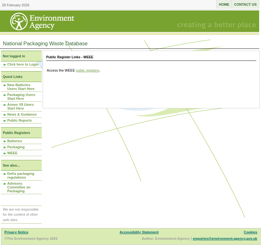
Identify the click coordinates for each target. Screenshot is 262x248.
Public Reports (19, 120)
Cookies (250, 232)
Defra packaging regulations (20, 175)
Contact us (245, 4)
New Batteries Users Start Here (20, 87)
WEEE (12, 153)
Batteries (14, 141)
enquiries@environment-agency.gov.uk (225, 238)
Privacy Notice (16, 232)
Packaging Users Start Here (21, 96)
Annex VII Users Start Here (20, 106)
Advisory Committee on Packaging (18, 187)
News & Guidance (22, 114)
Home (224, 4)
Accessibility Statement (139, 232)
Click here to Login (23, 64)
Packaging (16, 147)
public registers (87, 70)
